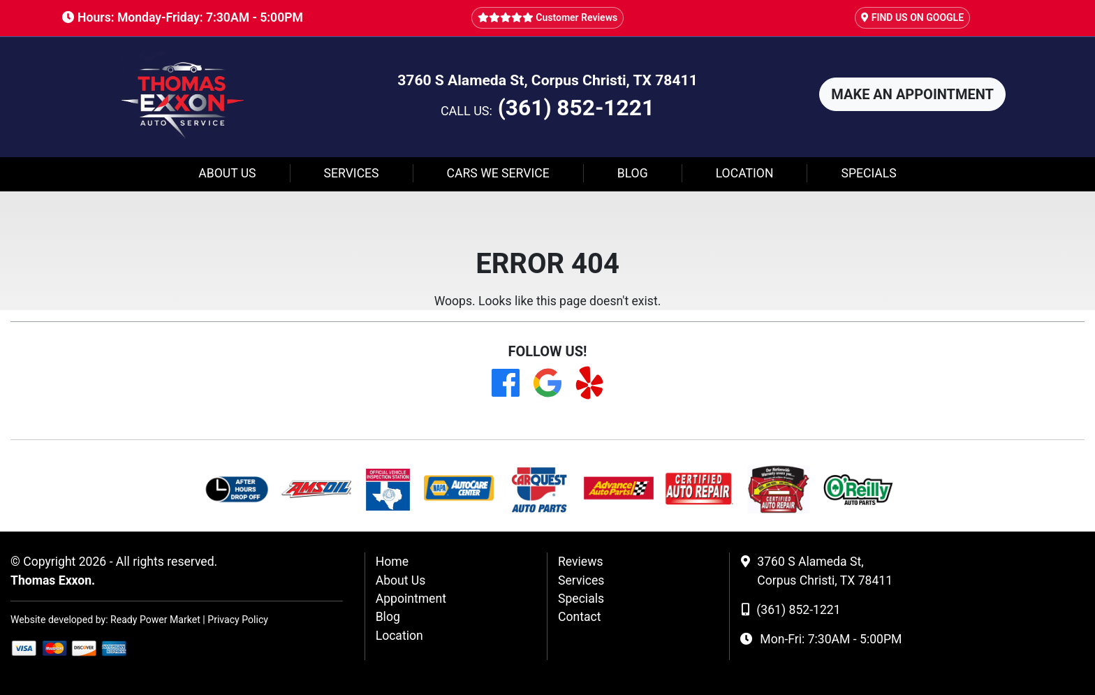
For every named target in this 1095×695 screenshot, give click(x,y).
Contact (579, 617)
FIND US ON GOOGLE (912, 17)
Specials (868, 173)
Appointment (411, 599)
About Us (227, 173)
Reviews (580, 562)
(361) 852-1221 (576, 108)
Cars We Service (498, 173)
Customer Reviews (547, 17)
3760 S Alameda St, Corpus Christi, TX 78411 (547, 80)
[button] (912, 94)
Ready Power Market (155, 619)
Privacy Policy (237, 619)
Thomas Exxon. (52, 580)
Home (392, 562)
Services (351, 173)
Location (745, 173)
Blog (632, 173)
